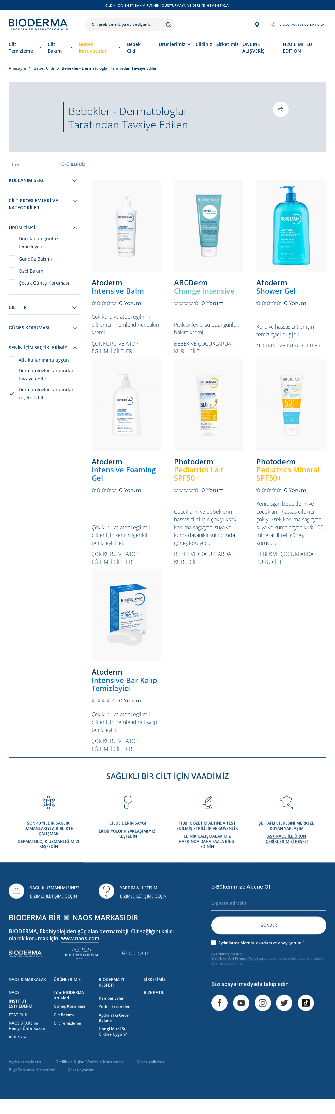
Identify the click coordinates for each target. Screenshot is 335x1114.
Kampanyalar (111, 1011)
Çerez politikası (151, 1074)
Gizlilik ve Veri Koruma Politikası (237, 971)
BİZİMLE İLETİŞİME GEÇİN (53, 909)
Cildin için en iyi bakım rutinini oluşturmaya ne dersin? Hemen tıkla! (167, 5)
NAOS (14, 1005)
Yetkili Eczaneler (114, 1019)
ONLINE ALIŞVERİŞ (253, 47)
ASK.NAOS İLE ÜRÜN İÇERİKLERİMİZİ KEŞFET (286, 851)
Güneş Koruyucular (93, 47)
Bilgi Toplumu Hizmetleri (32, 1082)
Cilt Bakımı (55, 47)
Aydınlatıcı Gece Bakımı (114, 1030)
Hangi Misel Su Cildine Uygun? (113, 1044)
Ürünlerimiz (172, 44)
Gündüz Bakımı (35, 259)
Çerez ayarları (81, 1082)
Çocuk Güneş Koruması (44, 283)
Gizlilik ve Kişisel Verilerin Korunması (89, 1074)
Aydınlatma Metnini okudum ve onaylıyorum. (261, 955)
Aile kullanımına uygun (44, 360)
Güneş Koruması (69, 1019)
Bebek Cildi (134, 47)
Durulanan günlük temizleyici (39, 242)
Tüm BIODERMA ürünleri (69, 1008)
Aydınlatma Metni (25, 1074)
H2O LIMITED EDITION (297, 47)
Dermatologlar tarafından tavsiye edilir (47, 374)
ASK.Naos (18, 1050)
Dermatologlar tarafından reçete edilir (47, 393)
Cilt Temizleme (21, 47)
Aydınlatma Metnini (227, 966)
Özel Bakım (31, 271)
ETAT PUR (18, 1027)
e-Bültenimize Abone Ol (240, 899)
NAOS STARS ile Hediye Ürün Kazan (27, 1038)
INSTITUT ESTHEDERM (20, 1016)
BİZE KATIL (154, 1005)
